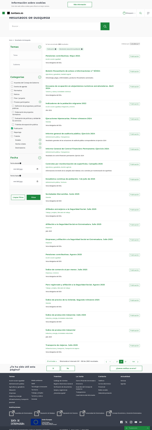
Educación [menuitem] (12, 390)
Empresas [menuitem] (12, 393)
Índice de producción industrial (60, 330)
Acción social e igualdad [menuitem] (16, 381)
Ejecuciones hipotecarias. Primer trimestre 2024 (69, 119)
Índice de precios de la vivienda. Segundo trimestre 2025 (72, 300)
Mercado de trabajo (63, 212)
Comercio (56, 273)
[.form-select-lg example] (25, 55)
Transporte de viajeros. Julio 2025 (62, 345)
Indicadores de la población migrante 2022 (66, 103)
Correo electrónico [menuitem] (104, 384)
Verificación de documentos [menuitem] (63, 387)
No (68, 368)
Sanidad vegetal (66, 74)
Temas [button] (14, 47)
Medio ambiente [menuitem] (36, 380)
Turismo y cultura (51, 91)
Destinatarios (20, 148)
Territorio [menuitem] (34, 390)
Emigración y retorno (68, 107)
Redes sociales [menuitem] (103, 390)
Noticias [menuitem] (123, 381)
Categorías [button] (17, 77)
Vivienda (48, 122)
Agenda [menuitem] (123, 384)
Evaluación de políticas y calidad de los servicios (26, 119)
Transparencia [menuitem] (80, 392)
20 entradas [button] (53, 361)
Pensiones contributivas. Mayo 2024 (63, 56)
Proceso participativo (20, 102)
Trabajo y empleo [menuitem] (37, 393)
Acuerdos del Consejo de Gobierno (25, 83)
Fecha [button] (14, 158)
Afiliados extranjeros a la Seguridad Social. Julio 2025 (71, 209)
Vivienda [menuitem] (34, 399)
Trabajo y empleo (51, 212)
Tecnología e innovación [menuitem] (39, 387)
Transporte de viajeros (72, 348)
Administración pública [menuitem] (16, 384)
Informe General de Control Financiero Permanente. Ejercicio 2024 (77, 149)
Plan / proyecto (18, 98)
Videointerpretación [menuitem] (105, 393)
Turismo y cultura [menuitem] (37, 396)
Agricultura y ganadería (53, 74)
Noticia (15, 94)
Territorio (64, 182)
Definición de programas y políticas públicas (26, 107)
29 (126, 362)
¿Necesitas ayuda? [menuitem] (60, 393)
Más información (80, 4)
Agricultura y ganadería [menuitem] (16, 387)
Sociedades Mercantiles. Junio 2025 (62, 194)
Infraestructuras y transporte (55, 348)
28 (121, 362)
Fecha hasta (15, 176)
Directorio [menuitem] (79, 384)
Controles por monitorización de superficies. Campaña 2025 (74, 164)
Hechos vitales (20, 144)
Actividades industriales (65, 318)
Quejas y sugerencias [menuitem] (60, 390)
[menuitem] (20, 413)
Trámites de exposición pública (25, 124)
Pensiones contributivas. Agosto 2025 (64, 254)
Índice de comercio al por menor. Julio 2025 (66, 270)
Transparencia (65, 137)
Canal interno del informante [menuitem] (85, 395)
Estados (18, 140)
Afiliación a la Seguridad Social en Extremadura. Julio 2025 (73, 224)
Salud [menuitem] (33, 383)
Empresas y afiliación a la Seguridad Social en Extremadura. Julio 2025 (79, 239)
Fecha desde (15, 163)
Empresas (49, 227)
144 (134, 362)
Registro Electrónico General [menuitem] (63, 384)
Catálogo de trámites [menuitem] (61, 381)
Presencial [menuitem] (101, 387)
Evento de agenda (19, 87)
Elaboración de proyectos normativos (22, 113)
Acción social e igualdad (53, 59)
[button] (129, 13)
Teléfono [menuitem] (101, 381)
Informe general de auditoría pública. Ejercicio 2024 (70, 134)
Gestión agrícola (66, 167)
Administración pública (53, 137)
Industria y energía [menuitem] (15, 396)
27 (117, 362)
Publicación (17, 128)
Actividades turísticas (64, 91)
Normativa (16, 90)
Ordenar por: (125, 44)
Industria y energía (51, 318)
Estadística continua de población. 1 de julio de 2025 (70, 179)
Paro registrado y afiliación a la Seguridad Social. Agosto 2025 (75, 285)
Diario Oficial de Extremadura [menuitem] (85, 381)
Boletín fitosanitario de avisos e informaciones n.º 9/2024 (73, 71)
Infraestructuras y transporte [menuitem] (18, 399)
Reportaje (16, 132)
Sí (53, 368)
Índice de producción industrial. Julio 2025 (66, 315)
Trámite (15, 136)
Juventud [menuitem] (12, 402)
